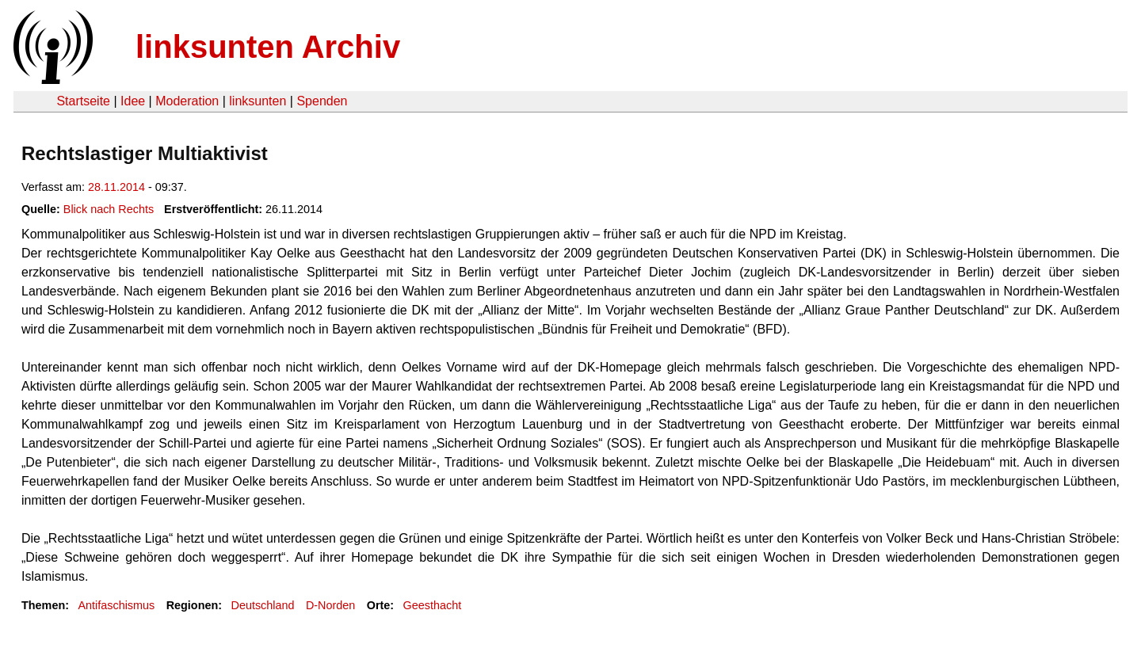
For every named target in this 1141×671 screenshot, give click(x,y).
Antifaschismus (116, 605)
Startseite (83, 101)
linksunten (257, 101)
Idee (132, 101)
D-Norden (330, 605)
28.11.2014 (116, 187)
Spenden (321, 101)
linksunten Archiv (267, 46)
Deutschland (263, 605)
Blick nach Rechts (108, 209)
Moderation (187, 101)
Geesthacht (432, 605)
